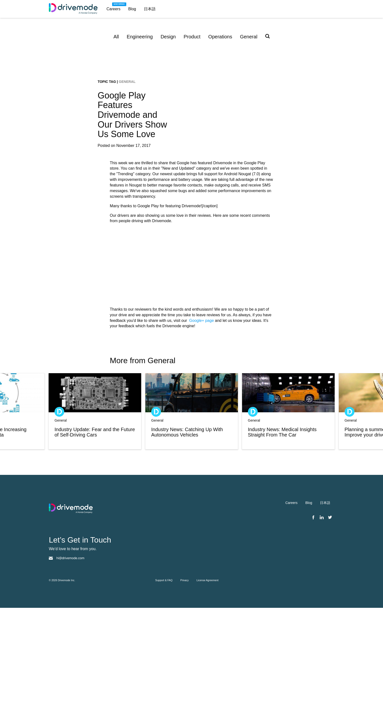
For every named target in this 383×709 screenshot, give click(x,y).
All (116, 36)
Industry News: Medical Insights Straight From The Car (282, 533)
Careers (113, 9)
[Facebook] (313, 618)
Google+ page (201, 422)
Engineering (140, 36)
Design (168, 36)
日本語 (150, 9)
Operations (220, 36)
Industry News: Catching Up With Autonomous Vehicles (187, 533)
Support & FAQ (164, 681)
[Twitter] (330, 618)
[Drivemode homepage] (76, 9)
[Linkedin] (322, 618)
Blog (132, 9)
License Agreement (208, 681)
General (248, 36)
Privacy (184, 681)
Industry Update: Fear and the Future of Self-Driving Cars (94, 533)
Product (192, 36)
